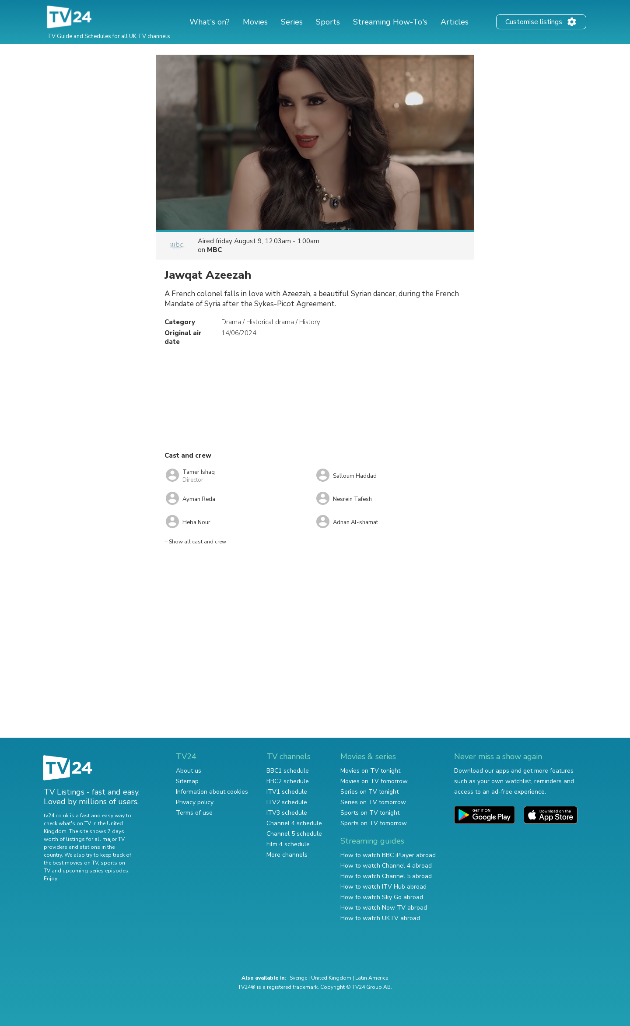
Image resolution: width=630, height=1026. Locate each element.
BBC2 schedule (287, 781)
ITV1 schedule (286, 792)
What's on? (209, 22)
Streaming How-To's (390, 22)
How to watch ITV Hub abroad (383, 886)
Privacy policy (195, 802)
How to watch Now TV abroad (383, 907)
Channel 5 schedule (294, 834)
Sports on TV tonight (369, 813)
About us (188, 771)
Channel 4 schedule (294, 823)
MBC (214, 249)
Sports (328, 22)
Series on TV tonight (369, 792)
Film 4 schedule (288, 844)
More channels (287, 855)
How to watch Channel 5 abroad (386, 876)
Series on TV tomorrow (373, 802)
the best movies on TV (71, 862)
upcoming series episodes (95, 870)
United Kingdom (331, 977)
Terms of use (194, 813)
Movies (255, 22)
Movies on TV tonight (370, 771)
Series (292, 22)
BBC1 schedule (287, 771)
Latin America (371, 977)
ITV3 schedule (286, 813)
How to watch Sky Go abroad (381, 897)
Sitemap (187, 781)
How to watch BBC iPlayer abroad (388, 855)
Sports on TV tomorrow (373, 823)
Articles (455, 22)
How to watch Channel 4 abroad (386, 865)
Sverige (298, 977)
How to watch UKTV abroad (380, 918)
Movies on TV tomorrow (374, 781)
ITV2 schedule (286, 802)
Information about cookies (212, 792)
